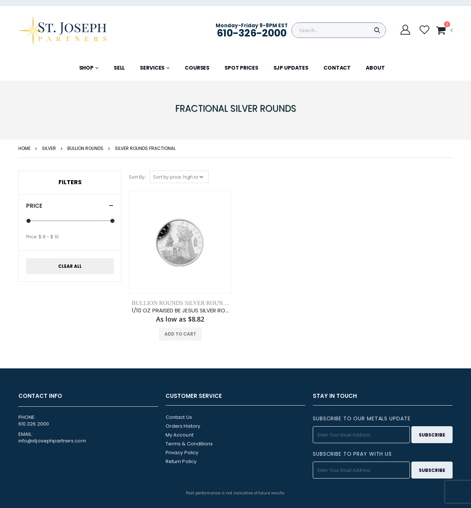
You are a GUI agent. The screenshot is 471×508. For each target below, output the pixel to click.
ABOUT (375, 67)
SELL (119, 67)
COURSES (197, 67)
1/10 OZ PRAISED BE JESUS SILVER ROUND (180, 310)
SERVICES (152, 67)
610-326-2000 (252, 33)
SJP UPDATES (290, 67)
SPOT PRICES (241, 67)
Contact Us (179, 417)
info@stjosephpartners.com (52, 440)
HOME (24, 148)
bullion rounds (85, 148)
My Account (180, 434)
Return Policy (181, 461)
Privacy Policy (182, 452)
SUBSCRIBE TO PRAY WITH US (352, 454)
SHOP (86, 67)
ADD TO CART (180, 334)
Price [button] (34, 206)
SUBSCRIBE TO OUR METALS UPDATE (361, 418)
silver (49, 148)
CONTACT (337, 67)
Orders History (183, 426)
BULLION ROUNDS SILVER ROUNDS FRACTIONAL (200, 303)
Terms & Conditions (189, 443)
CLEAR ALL (70, 266)
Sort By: (137, 177)
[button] (444, 30)
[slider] (28, 221)
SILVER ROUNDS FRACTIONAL (145, 148)
